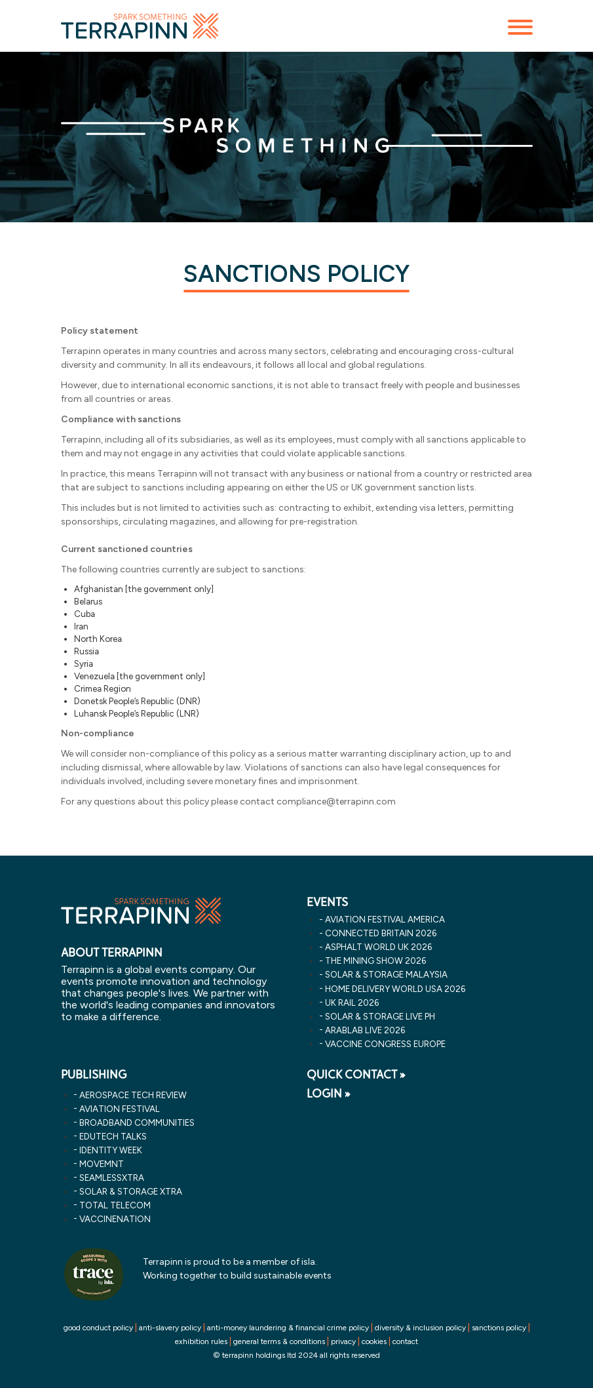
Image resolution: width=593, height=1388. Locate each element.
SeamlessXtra (111, 1177)
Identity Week (110, 1150)
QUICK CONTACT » (356, 1074)
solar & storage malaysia (386, 974)
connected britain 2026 (380, 933)
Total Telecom (115, 1205)
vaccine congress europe (385, 1044)
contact (405, 1341)
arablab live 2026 (365, 1030)
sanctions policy (499, 1327)
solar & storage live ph (380, 1016)
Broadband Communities (137, 1122)
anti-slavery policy (170, 1327)
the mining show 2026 (375, 960)
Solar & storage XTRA (130, 1191)
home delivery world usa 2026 (395, 988)
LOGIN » (329, 1093)
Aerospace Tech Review (133, 1095)
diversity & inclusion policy (420, 1327)
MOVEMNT (101, 1164)
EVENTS (327, 902)
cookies (374, 1341)
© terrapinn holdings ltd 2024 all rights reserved (296, 1355)
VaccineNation (115, 1219)
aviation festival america (385, 919)
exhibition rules (201, 1341)
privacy (343, 1341)
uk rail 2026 (352, 1002)
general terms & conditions (279, 1341)
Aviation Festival (119, 1108)
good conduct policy (98, 1327)
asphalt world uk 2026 (378, 947)
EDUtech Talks (113, 1136)
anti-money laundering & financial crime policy (288, 1327)
